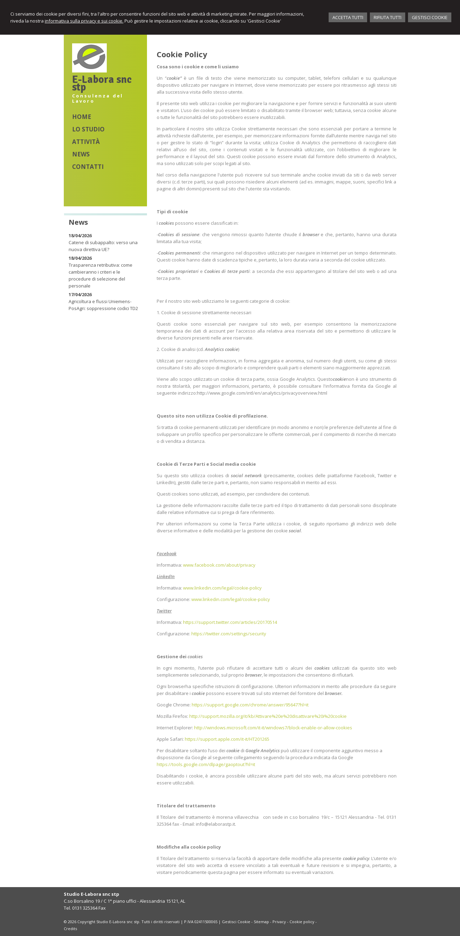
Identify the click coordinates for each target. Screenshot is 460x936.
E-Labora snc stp (102, 83)
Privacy (279, 921)
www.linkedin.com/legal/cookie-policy (222, 588)
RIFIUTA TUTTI (387, 17)
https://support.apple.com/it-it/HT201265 (227, 739)
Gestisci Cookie (236, 921)
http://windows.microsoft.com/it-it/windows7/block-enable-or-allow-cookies (273, 727)
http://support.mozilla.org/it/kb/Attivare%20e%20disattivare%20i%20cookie (268, 716)
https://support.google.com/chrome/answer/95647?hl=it (250, 705)
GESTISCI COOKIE (430, 17)
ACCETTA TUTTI (347, 17)
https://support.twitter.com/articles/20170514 (230, 622)
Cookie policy (301, 921)
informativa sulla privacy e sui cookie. (84, 21)
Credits (70, 928)
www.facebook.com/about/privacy (219, 565)
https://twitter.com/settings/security (228, 633)
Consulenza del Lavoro (97, 98)
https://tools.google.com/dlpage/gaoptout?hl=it (206, 764)
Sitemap (261, 921)
